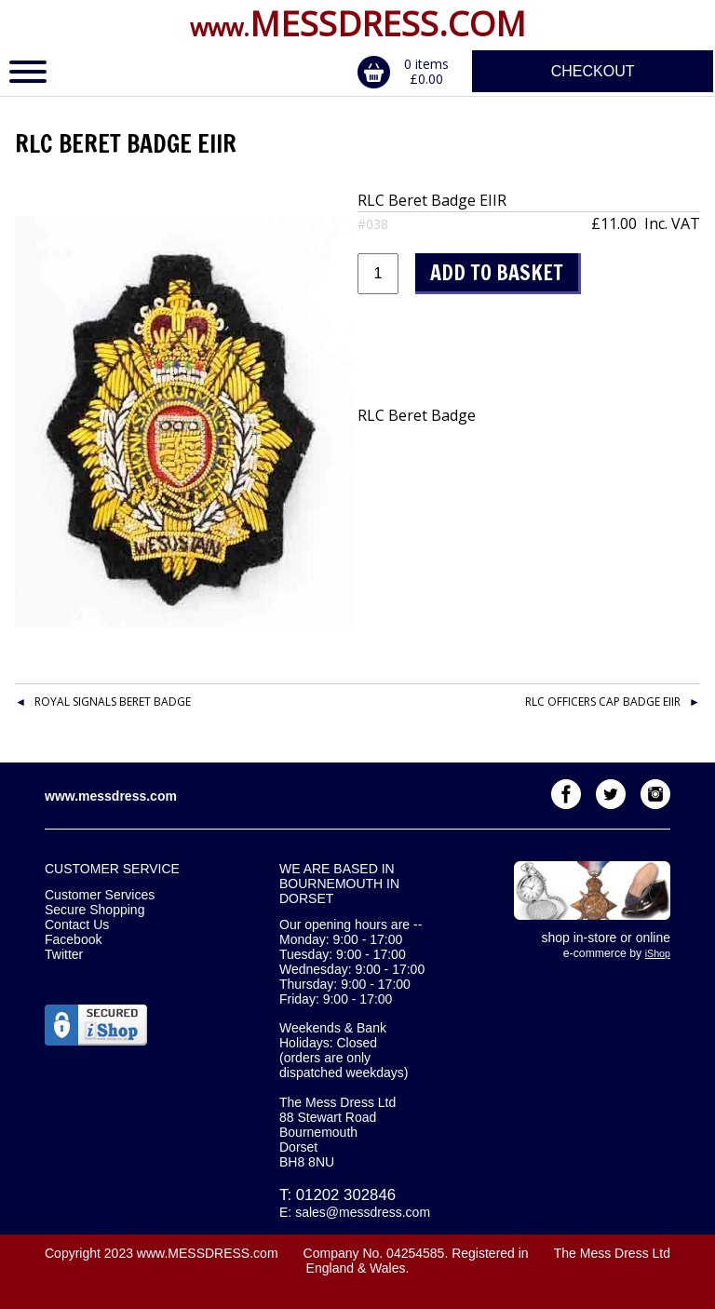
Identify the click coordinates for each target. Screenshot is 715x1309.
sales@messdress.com (362, 1212)
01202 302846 (346, 1195)
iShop (657, 953)
